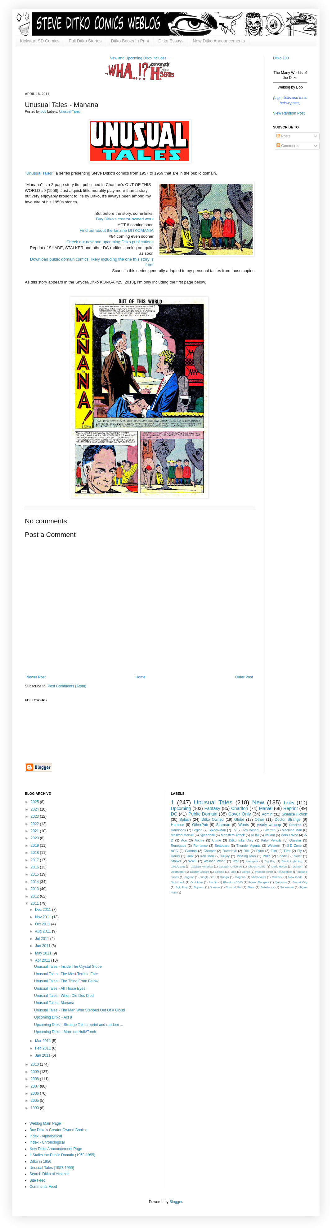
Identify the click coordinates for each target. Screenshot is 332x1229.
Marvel (265, 808)
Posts (283, 136)
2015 (35, 874)
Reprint (290, 808)
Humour (177, 825)
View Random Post (289, 113)
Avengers (251, 861)
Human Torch (264, 871)
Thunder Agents (248, 845)
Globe (239, 819)
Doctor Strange (288, 819)
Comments (287, 146)
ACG (174, 851)
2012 (35, 896)
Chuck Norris (257, 866)
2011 (35, 903)
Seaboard (222, 845)
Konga (224, 877)
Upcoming (181, 808)
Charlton (239, 808)
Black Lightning (291, 861)
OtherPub (200, 825)
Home (141, 677)
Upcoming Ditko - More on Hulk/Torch (65, 1032)
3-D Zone (294, 845)
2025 (35, 802)
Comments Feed (43, 1186)
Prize (267, 856)
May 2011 (43, 953)
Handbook (178, 830)
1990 (35, 1108)
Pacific (213, 882)
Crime (216, 840)
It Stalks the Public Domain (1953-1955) (62, 1155)
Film (274, 851)
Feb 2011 (43, 1048)
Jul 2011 (42, 939)
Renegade (178, 845)
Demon (298, 866)
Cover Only (239, 813)
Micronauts (258, 877)
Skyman (198, 887)
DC (174, 813)
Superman (287, 887)
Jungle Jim (207, 877)
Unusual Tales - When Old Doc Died (64, 995)
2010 (35, 1064)
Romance (200, 845)
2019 (35, 845)
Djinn (260, 851)
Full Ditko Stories (85, 40)
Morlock (277, 877)
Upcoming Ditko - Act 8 (53, 1017)
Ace (184, 840)
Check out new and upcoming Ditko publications (110, 242)
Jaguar (189, 877)
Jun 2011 (43, 946)
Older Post (244, 677)
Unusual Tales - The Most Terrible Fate (66, 974)
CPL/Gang (178, 866)
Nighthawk (178, 882)
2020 (35, 838)
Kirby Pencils (271, 840)
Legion (197, 830)
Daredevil (229, 851)
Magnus (240, 877)
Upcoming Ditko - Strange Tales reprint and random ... (78, 1025)
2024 (35, 809)
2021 (35, 831)
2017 (35, 860)
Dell (246, 851)
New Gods (295, 877)
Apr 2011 (43, 960)
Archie (199, 840)
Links (289, 802)
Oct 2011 (43, 924)
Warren (270, 830)
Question (281, 882)
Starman (223, 825)
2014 (35, 882)
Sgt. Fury (181, 887)
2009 (35, 1072)
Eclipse (219, 871)
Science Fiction (294, 814)
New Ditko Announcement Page (55, 1149)
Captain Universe (230, 866)
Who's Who (289, 835)
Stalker (176, 861)
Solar (298, 856)
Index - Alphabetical (45, 1136)
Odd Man (197, 882)
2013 (35, 889)
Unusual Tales (69, 111)
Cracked (295, 825)
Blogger (175, 1202)
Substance (267, 887)
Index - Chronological (47, 1142)
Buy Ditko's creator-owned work (125, 219)
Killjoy (225, 856)
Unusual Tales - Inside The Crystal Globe (68, 966)
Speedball (207, 835)
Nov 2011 (43, 917)
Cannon (191, 851)
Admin (267, 814)
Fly (299, 851)
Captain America (202, 866)
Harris (175, 856)
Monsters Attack (233, 835)
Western (273, 845)
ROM (255, 835)
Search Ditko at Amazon (49, 1174)
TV (234, 830)
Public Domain (203, 813)
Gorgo (246, 871)
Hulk (190, 856)
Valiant (270, 835)
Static (251, 887)
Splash (185, 819)
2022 (35, 824)
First (287, 851)
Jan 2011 (43, 1055)
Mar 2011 (43, 1041)
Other (259, 819)
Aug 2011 (43, 931)
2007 (35, 1086)
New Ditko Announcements (219, 40)
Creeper (210, 851)
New (258, 802)
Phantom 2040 (233, 882)
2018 (35, 852)
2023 (35, 816)
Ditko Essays (170, 40)
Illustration (285, 871)
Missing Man (246, 856)
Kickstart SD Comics (40, 40)
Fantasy (212, 808)
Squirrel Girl (233, 887)
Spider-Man (217, 830)
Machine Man (292, 830)
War (235, 861)
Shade (282, 856)
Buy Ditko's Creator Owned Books (57, 1130)
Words (243, 825)
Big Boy (269, 861)
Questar (295, 840)
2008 (35, 1079)
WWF (192, 861)
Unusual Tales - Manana (54, 1003)
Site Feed (37, 1180)
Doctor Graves (199, 871)
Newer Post (36, 677)
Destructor (178, 871)
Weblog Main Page (45, 1123)
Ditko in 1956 (40, 1161)
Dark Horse (279, 866)
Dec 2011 (43, 909)
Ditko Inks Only (241, 840)
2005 (35, 1100)
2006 (35, 1093)
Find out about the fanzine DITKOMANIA (117, 230)
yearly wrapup (269, 825)
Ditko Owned (212, 819)
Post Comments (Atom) (66, 686)
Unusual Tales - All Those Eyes (59, 988)
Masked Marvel (182, 835)
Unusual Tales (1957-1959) (51, 1168)
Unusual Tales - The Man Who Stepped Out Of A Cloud (79, 1010)
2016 (35, 867)
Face (233, 871)
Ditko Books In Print (130, 40)
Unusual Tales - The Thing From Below (66, 981)
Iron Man (207, 856)
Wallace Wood (215, 861)
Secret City (300, 882)
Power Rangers (258, 882)
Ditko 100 (281, 58)
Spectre (215, 887)
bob (44, 111)
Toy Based (250, 830)
